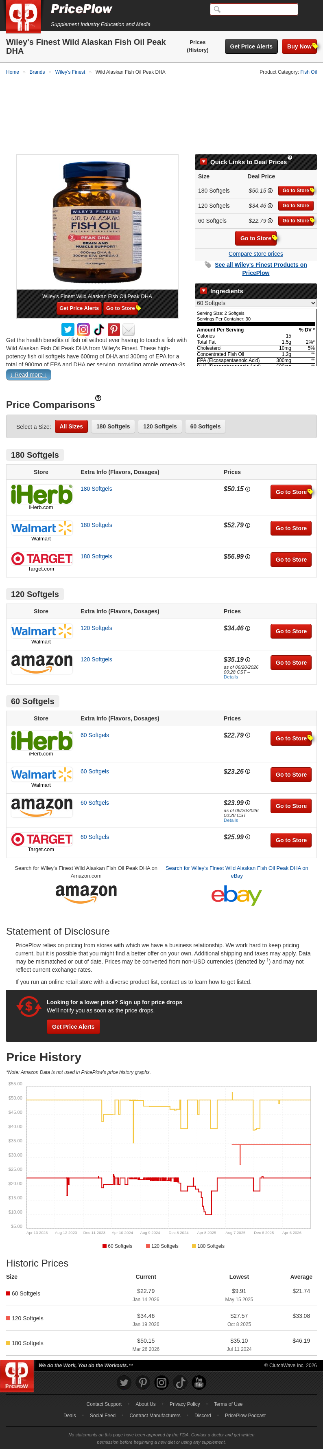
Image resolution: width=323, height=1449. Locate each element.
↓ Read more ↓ (28, 357)
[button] (161, 358)
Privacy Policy (185, 1387)
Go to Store (298, 172)
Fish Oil (308, 72)
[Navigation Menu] (308, 9)
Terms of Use (228, 1387)
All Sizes (71, 409)
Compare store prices (256, 236)
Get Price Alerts (251, 46)
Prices (197, 42)
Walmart (41, 521)
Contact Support (104, 1387)
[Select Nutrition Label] (256, 285)
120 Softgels (160, 409)
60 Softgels (205, 409)
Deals (69, 1398)
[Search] (254, 9)
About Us (145, 1387)
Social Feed (103, 1398)
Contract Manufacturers (154, 1398)
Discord (202, 1398)
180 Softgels (113, 409)
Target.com (41, 551)
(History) (197, 50)
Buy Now (302, 46)
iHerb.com (41, 490)
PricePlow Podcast (245, 1398)
